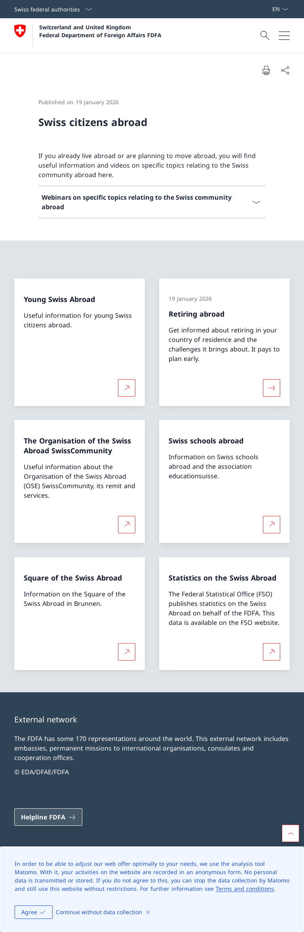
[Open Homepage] (88, 36)
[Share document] (285, 70)
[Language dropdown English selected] (280, 9)
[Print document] (266, 70)
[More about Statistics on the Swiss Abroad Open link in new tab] (271, 652)
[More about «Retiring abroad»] (271, 387)
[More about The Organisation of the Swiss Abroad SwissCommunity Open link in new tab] (126, 524)
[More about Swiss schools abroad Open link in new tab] (271, 524)
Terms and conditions (245, 888)
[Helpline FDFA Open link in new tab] (48, 817)
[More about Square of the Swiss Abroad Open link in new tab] (126, 652)
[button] (290, 833)
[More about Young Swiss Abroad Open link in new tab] (126, 387)
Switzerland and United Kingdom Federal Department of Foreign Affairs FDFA (100, 30)
